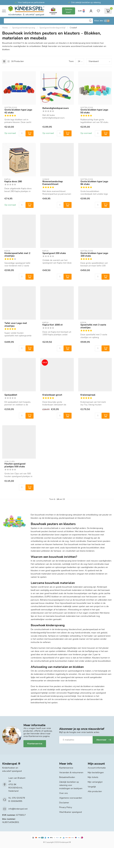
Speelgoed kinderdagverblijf (52, 27)
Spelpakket (10, 395)
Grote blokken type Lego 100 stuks (94, 254)
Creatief (73, 27)
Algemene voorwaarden (70, 798)
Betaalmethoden (67, 777)
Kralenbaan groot (52, 395)
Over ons (63, 793)
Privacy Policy (65, 807)
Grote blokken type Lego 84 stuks (94, 183)
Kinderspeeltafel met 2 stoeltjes (17, 254)
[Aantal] (22, 133)
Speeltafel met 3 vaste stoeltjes (93, 326)
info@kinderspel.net (17, 808)
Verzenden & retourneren (71, 772)
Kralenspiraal (87, 395)
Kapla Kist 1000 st (52, 324)
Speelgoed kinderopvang (23, 27)
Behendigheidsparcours (55, 108)
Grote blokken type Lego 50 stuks (94, 111)
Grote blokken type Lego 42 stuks (18, 111)
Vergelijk (92, 786)
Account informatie (97, 767)
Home (5, 27)
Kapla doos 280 (13, 181)
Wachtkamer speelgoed (70, 812)
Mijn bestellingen (96, 772)
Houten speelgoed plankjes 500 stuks (14, 465)
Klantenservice (34, 743)
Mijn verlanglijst (95, 782)
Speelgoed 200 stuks (54, 253)
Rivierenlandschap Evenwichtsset (52, 183)
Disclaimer (64, 802)
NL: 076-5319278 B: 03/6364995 (16, 800)
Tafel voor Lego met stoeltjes (15, 324)
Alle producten (95, 791)
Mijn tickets (93, 777)
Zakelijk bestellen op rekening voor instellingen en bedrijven (70, 785)
